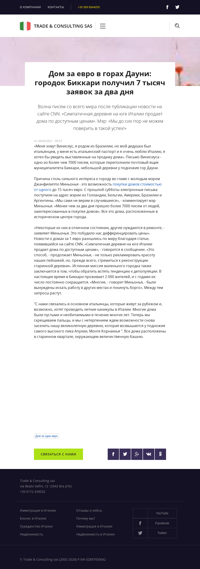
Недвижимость (31, 534)
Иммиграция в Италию (38, 510)
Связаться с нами (58, 454)
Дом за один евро (46, 436)
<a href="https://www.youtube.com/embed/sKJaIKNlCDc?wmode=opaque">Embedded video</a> (100, 386)
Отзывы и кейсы (89, 510)
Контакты (56, 7)
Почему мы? (85, 518)
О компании (30, 7)
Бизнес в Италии (33, 518)
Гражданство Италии (36, 526)
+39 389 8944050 (89, 7)
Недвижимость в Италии (95, 534)
